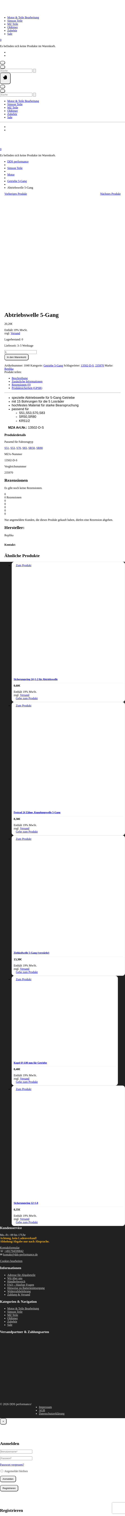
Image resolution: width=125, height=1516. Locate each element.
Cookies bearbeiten (11, 1152)
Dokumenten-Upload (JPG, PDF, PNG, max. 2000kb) (37, 1442)
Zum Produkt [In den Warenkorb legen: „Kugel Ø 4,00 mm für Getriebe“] (23, 870)
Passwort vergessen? (12, 1356)
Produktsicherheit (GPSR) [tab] (27, 279)
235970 (99, 257)
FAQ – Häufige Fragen (20, 1176)
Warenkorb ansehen (10, 1494)
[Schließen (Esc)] (20, 1499)
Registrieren (9, 1379)
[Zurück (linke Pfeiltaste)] (2, 1503)
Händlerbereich (16, 1173)
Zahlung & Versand (18, 1186)
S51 (6, 339)
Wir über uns (14, 1169)
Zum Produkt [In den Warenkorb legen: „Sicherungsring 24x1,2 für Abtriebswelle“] (23, 457)
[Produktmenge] (20, 244)
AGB (42, 1301)
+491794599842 (14, 1142)
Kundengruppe (15, 1422)
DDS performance (18, 161)
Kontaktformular (10, 1139)
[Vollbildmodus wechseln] (8, 1499)
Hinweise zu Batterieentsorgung (26, 1179)
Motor (11, 174)
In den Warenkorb (16, 248)
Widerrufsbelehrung (19, 1182)
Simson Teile (14, 20)
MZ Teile (12, 24)
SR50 (31, 339)
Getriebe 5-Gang (17, 181)
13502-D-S (87, 257)
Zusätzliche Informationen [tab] (27, 273)
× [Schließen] (3, 1313)
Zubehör (12, 30)
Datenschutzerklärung (51, 1305)
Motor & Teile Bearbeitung (23, 17)
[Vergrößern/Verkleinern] (2, 1499)
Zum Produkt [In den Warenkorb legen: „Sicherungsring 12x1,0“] (23, 980)
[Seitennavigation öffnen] (5, 78)
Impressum (45, 1298)
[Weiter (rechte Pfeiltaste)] (8, 1503)
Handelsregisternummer (20, 1435)
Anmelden (8, 1370)
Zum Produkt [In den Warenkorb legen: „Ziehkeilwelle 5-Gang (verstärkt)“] (23, 730)
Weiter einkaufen (30, 1494)
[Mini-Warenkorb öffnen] (0, 39)
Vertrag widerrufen (62, 1506)
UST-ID (11, 1428)
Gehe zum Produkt (27, 590)
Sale (9, 33)
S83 (24, 339)
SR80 (39, 339)
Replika (8, 260)
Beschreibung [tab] (20, 269)
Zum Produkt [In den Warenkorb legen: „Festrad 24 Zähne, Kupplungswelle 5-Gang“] (23, 597)
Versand (15, 224)
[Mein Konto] (2, 62)
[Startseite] (36, 11)
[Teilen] (14, 1499)
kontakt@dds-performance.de (20, 1146)
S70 (18, 339)
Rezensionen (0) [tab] (21, 276)
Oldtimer (12, 27)
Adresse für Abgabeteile (21, 1166)
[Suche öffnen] (2, 67)
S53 (12, 339)
